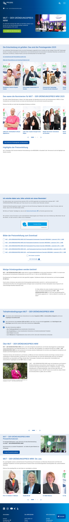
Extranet (5, 473)
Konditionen (49, 476)
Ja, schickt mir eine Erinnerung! (12, 31)
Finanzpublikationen (51, 484)
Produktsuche (49, 475)
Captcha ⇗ (44, 227)
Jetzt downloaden (34, 259)
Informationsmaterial (51, 478)
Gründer (5, 499)
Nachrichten (49, 483)
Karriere (26, 476)
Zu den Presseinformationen (11, 407)
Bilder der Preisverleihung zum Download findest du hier (16, 60)
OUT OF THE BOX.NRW (31, 500)
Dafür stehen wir (28, 473)
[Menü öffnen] (64, 3)
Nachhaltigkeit (6, 496)
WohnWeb (6, 476)
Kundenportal (7, 475)
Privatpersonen (6, 502)
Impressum (5, 510)
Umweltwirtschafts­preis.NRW (31, 496)
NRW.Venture (28, 502)
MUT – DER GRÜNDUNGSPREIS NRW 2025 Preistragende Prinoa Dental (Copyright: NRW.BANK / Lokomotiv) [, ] (34, 245)
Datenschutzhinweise (32, 211)
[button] (61, 516)
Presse (26, 475)
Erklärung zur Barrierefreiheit (43, 510)
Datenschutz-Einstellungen (59, 510)
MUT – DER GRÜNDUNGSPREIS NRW (34, 497)
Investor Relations (29, 478)
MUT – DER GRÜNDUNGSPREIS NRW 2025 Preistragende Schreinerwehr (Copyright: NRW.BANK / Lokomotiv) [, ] (34, 239)
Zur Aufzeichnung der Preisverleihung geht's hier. (14, 56)
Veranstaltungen (50, 480)
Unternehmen (6, 500)
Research (27, 480)
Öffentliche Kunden (7, 504)
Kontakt (48, 473)
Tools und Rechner (50, 481)
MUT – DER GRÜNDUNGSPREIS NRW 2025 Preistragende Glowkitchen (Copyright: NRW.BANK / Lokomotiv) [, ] (34, 242)
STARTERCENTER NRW (31, 499)
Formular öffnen (37, 224)
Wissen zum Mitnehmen (52, 486)
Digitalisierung (6, 497)
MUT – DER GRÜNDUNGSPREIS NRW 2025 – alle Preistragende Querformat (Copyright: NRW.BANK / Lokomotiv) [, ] (35, 249)
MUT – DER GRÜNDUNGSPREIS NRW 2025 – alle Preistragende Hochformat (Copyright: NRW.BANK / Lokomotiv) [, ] (35, 252)
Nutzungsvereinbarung (16, 510)
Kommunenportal (8, 478)
